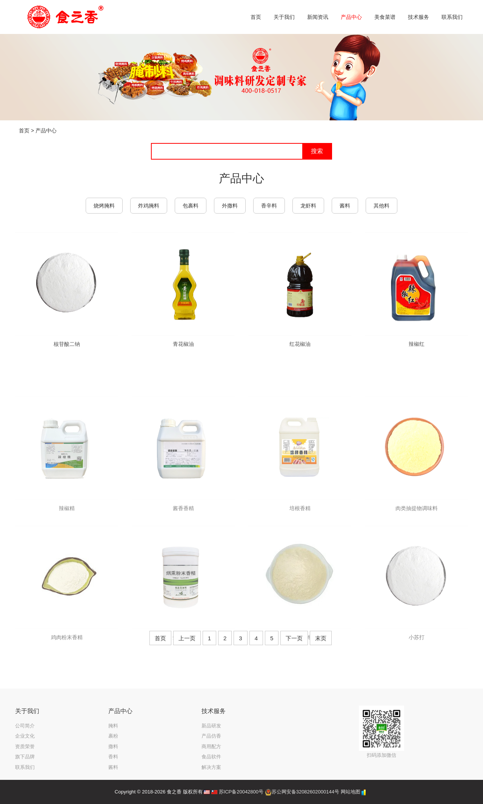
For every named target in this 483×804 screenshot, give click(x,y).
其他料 (381, 206)
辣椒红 (417, 357)
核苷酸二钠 (67, 355)
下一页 (294, 638)
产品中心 (46, 131)
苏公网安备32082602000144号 (305, 792)
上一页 (186, 638)
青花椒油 (183, 357)
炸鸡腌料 (148, 206)
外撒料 (230, 206)
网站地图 (350, 792)
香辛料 (269, 206)
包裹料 (190, 206)
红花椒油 (300, 357)
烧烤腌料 (104, 206)
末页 (320, 638)
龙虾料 (308, 206)
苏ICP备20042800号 (241, 792)
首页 (24, 131)
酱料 (345, 206)
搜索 (317, 151)
